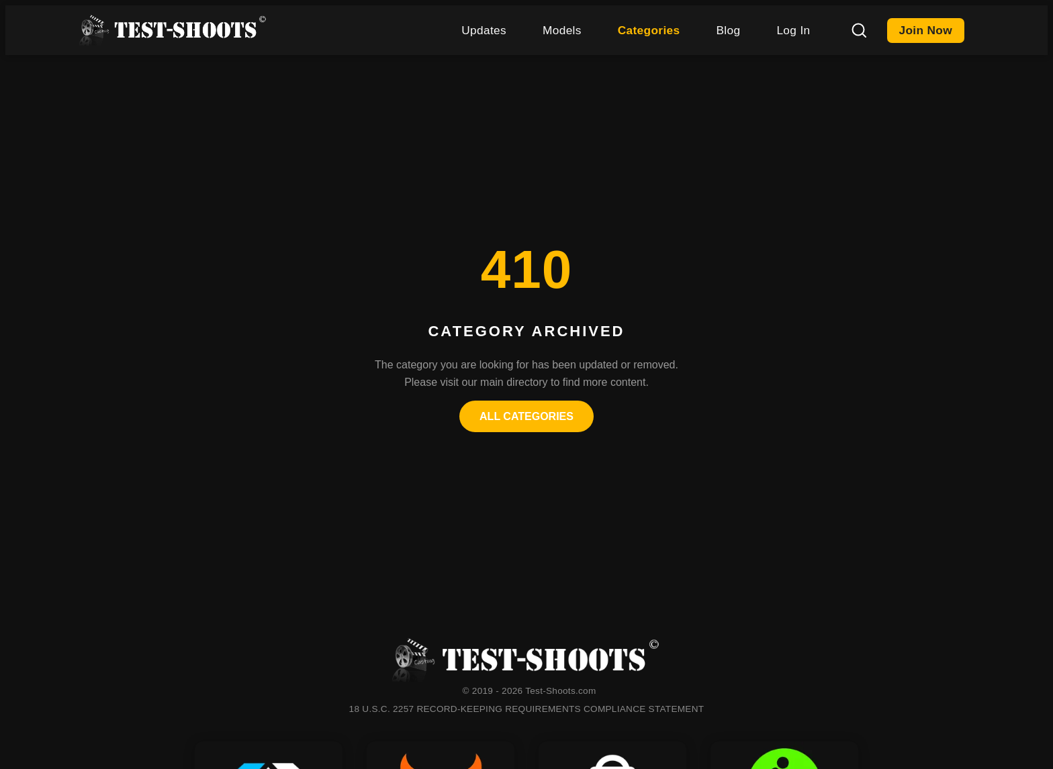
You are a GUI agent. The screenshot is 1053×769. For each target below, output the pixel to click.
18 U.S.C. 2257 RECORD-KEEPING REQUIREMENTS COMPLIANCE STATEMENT (526, 709)
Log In (793, 30)
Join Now (926, 30)
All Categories (526, 416)
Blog (728, 30)
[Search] (859, 30)
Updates (483, 30)
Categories (649, 30)
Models (562, 30)
